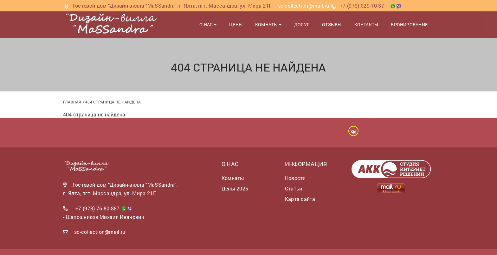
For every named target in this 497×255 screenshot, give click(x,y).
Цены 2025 (235, 188)
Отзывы (331, 25)
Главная (72, 101)
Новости (295, 178)
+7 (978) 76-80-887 (97, 208)
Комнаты (268, 25)
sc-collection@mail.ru (100, 231)
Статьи (293, 188)
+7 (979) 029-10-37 (362, 5)
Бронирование (409, 25)
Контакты (366, 25)
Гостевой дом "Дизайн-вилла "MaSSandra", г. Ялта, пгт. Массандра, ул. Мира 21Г (172, 5)
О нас (207, 25)
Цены (235, 25)
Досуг (301, 25)
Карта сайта (300, 199)
